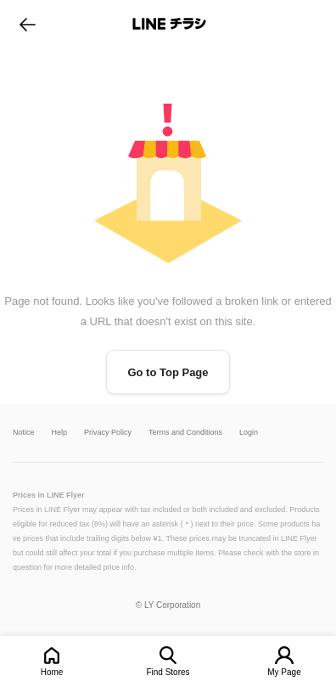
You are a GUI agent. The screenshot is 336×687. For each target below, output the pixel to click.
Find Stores (167, 672)
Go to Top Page (167, 372)
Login (248, 432)
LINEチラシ (169, 24)
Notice (24, 432)
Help (60, 432)
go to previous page (27, 24)
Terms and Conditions (185, 432)
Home (52, 672)
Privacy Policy (108, 432)
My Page (283, 672)
